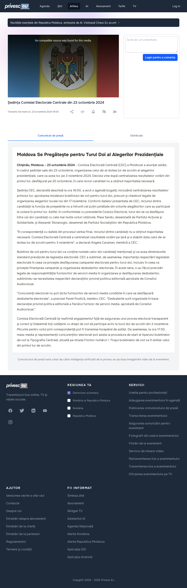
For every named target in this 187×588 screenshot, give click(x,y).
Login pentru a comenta (160, 57)
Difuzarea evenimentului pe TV (150, 474)
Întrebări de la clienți (20, 526)
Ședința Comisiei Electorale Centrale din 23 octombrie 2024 (56, 102)
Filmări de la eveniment (145, 443)
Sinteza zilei (75, 496)
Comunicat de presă (50, 135)
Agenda (45, 6)
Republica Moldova (84, 416)
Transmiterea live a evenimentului (152, 466)
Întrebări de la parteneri (23, 534)
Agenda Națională (80, 526)
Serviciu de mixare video (146, 451)
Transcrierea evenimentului (148, 416)
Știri (59, 6)
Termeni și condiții (19, 549)
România (78, 408)
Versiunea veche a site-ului (25, 496)
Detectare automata (85, 392)
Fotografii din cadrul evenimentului (154, 436)
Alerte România (78, 534)
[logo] (17, 385)
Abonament (103, 6)
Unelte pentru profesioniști (148, 393)
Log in (176, 6)
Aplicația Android (79, 557)
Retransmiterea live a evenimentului (154, 459)
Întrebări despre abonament (26, 519)
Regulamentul (16, 542)
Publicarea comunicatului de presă (153, 408)
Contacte (12, 503)
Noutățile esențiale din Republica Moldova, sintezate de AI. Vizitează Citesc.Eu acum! (65, 22)
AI (87, 6)
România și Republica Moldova (91, 400)
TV (134, 6)
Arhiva (74, 6)
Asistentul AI (76, 519)
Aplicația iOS (76, 549)
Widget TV (75, 511)
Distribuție (136, 135)
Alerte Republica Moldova (86, 542)
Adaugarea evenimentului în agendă (154, 400)
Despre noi (14, 511)
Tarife (121, 6)
